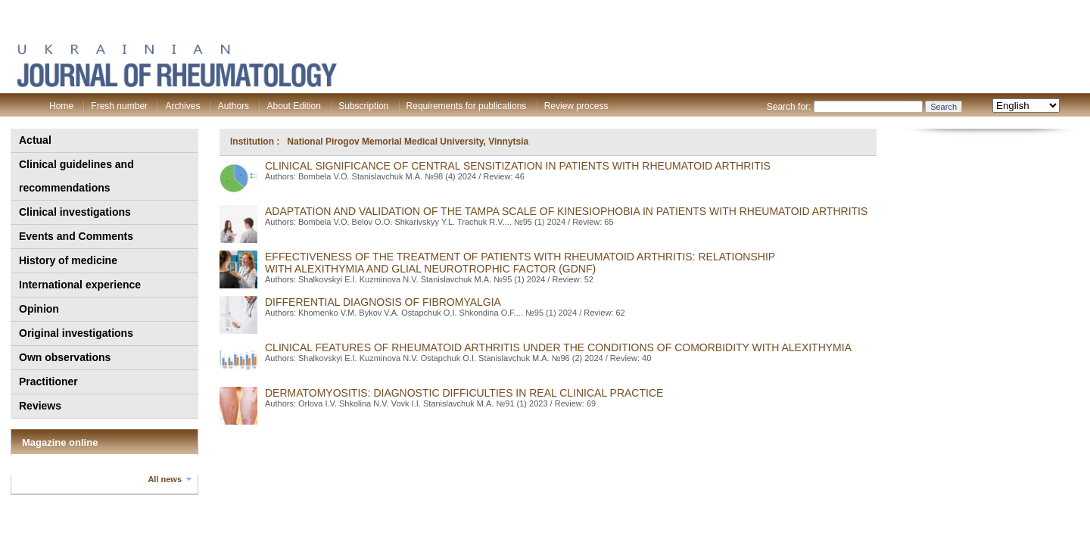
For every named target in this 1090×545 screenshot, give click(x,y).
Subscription (363, 106)
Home (61, 106)
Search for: (789, 106)
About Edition (293, 106)
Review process (576, 106)
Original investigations (76, 333)
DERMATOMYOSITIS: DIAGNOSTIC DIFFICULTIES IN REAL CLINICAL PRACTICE (464, 393)
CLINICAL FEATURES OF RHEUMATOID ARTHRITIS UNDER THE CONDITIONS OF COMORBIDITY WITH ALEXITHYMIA (558, 347)
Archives (182, 106)
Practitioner (48, 381)
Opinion (39, 309)
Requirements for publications (466, 106)
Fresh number (119, 106)
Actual (35, 140)
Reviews (40, 406)
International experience (80, 285)
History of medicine (68, 260)
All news (165, 479)
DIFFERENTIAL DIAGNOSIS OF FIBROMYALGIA (383, 302)
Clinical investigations (75, 212)
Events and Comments (76, 236)
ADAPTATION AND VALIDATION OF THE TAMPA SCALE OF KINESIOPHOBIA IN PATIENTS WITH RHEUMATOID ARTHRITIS (566, 211)
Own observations (65, 357)
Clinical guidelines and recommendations (76, 176)
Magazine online (60, 442)
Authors (233, 106)
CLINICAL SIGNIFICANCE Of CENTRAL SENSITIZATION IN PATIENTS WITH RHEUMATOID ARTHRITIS (518, 166)
